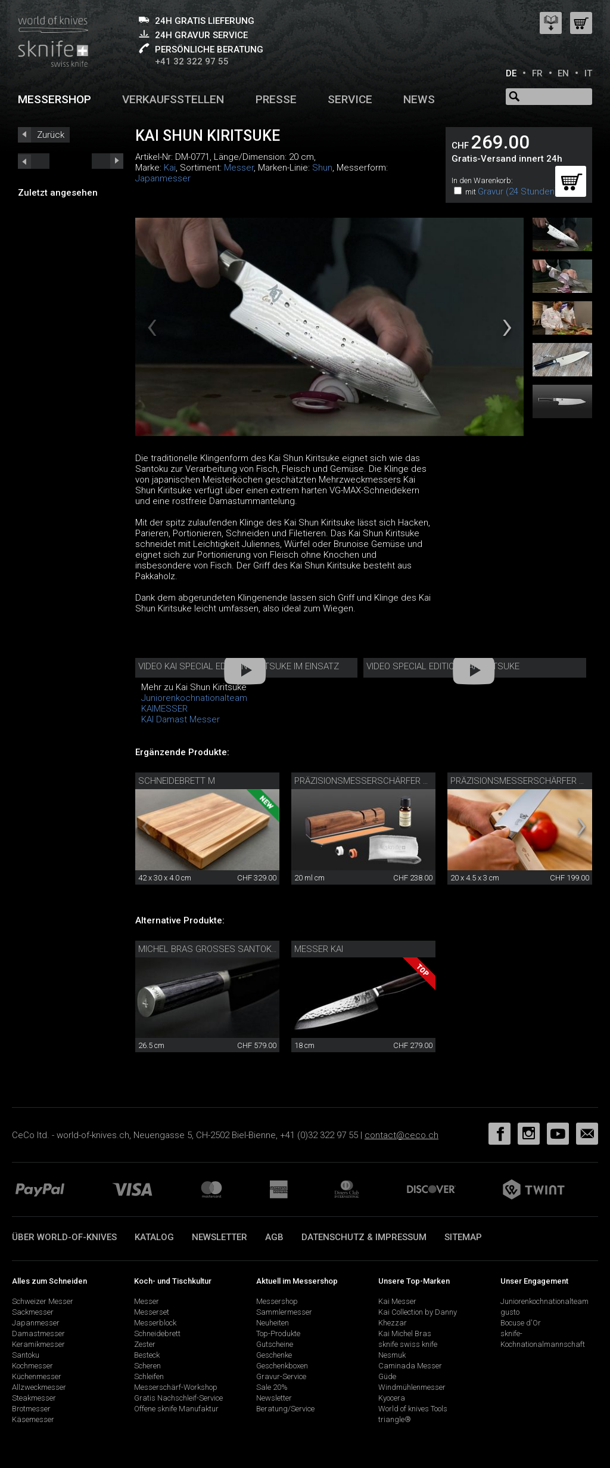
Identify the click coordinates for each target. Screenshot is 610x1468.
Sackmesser (33, 1312)
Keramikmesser (38, 1344)
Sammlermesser (284, 1312)
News (419, 99)
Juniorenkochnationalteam (194, 698)
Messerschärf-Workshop (175, 1387)
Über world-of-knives (64, 1237)
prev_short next (107, 161)
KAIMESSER (164, 708)
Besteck (147, 1354)
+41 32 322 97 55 (192, 61)
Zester (144, 1344)
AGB (274, 1237)
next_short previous (33, 161)
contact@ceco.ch (401, 1135)
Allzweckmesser (39, 1387)
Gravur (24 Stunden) (518, 191)
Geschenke (274, 1354)
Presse (276, 99)
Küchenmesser (36, 1376)
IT (588, 73)
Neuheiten (272, 1322)
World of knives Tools (412, 1408)
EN (563, 73)
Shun (322, 167)
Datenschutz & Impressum (364, 1237)
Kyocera (391, 1397)
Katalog (154, 1237)
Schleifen (149, 1376)
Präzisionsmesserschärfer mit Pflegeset (390, 780)
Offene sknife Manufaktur (176, 1408)
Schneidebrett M (176, 780)
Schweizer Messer (42, 1301)
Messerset (151, 1312)
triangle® (394, 1419)
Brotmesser (31, 1408)
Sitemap (463, 1237)
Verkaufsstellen (173, 99)
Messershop (54, 99)
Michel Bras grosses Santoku (208, 949)
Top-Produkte (278, 1333)
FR (537, 73)
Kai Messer (397, 1301)
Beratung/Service (285, 1408)
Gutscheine (274, 1344)
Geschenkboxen (282, 1365)
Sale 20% (272, 1387)
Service (350, 99)
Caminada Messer (410, 1365)
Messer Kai (318, 949)
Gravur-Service (281, 1376)
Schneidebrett (157, 1333)
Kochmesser (32, 1365)
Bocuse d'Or (520, 1322)
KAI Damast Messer (180, 719)
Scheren (147, 1365)
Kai (170, 167)
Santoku (25, 1354)
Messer (239, 167)
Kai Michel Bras (404, 1333)
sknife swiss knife (407, 1344)
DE (511, 73)
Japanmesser (163, 178)
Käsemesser (33, 1419)
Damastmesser (38, 1333)
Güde (387, 1376)
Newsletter (219, 1237)
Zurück (50, 134)
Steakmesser (34, 1397)
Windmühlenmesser (412, 1387)
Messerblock (155, 1322)
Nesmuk (392, 1354)
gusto (509, 1312)
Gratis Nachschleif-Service (178, 1397)
